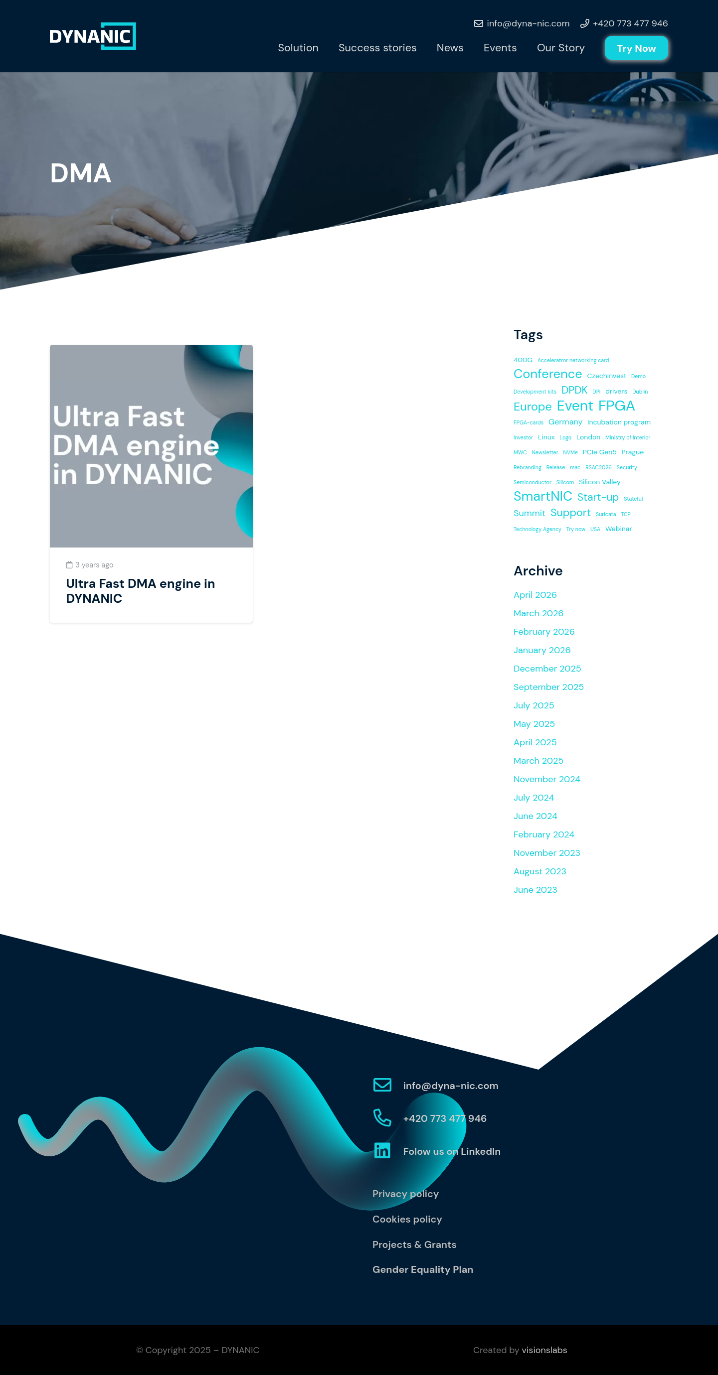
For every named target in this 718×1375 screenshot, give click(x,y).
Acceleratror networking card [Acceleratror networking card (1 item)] (573, 360)
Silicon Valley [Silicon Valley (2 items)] (600, 481)
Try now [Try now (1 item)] (575, 529)
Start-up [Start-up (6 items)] (598, 497)
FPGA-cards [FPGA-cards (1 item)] (528, 422)
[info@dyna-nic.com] (387, 1086)
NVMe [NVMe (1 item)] (570, 452)
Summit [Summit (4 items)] (529, 513)
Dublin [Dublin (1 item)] (640, 391)
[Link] (93, 36)
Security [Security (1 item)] (627, 467)
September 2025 (549, 687)
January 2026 (542, 650)
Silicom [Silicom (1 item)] (565, 482)
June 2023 (535, 890)
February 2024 (544, 834)
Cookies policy (407, 1219)
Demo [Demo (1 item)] (638, 376)
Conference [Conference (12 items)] (548, 374)
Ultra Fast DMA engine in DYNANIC (140, 591)
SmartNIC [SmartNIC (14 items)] (543, 496)
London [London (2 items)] (588, 436)
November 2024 (547, 779)
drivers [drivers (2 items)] (616, 391)
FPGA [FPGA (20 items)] (616, 405)
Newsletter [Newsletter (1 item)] (545, 452)
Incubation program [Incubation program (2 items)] (619, 421)
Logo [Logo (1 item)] (566, 437)
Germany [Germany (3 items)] (565, 421)
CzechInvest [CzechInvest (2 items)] (607, 375)
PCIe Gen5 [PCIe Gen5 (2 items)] (600, 451)
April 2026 (535, 595)
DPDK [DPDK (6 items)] (574, 390)
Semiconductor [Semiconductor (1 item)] (532, 482)
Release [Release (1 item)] (555, 467)
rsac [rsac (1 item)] (575, 467)
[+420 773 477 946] (387, 1118)
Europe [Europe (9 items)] (533, 406)
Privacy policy (405, 1193)
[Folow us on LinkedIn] (387, 1151)
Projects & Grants (414, 1244)
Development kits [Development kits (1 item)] (535, 391)
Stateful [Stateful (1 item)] (633, 498)
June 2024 (535, 816)
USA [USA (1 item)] (595, 529)
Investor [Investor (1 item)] (523, 437)
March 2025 (538, 761)
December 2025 (547, 669)
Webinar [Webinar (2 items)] (618, 528)
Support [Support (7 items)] (570, 513)
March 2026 (539, 613)
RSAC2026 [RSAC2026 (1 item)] (598, 467)
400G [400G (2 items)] (523, 359)
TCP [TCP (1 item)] (625, 514)
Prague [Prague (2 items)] (633, 451)
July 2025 (534, 705)
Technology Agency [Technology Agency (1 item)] (537, 529)
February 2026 (544, 632)
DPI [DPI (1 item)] (596, 391)
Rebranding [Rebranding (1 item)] (527, 467)
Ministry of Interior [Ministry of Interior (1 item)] (627, 437)
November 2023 (547, 853)
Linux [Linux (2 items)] (546, 436)
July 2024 (534, 798)
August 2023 (540, 871)
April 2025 (535, 742)
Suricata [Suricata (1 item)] (606, 514)
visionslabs (544, 1350)
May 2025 (534, 724)
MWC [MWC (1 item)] (520, 452)
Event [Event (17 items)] (575, 406)
